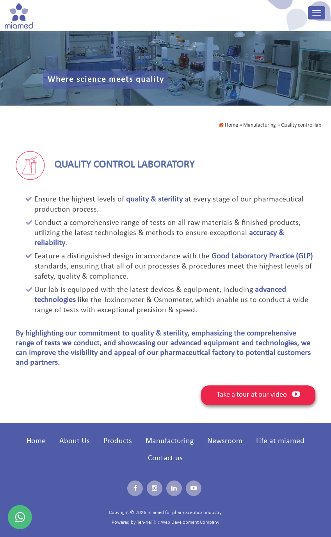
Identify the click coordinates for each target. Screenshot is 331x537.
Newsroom (224, 441)
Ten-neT (149, 522)
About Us (74, 441)
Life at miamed (280, 441)
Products (117, 441)
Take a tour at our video (258, 394)
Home (228, 125)
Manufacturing (170, 441)
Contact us (165, 458)
